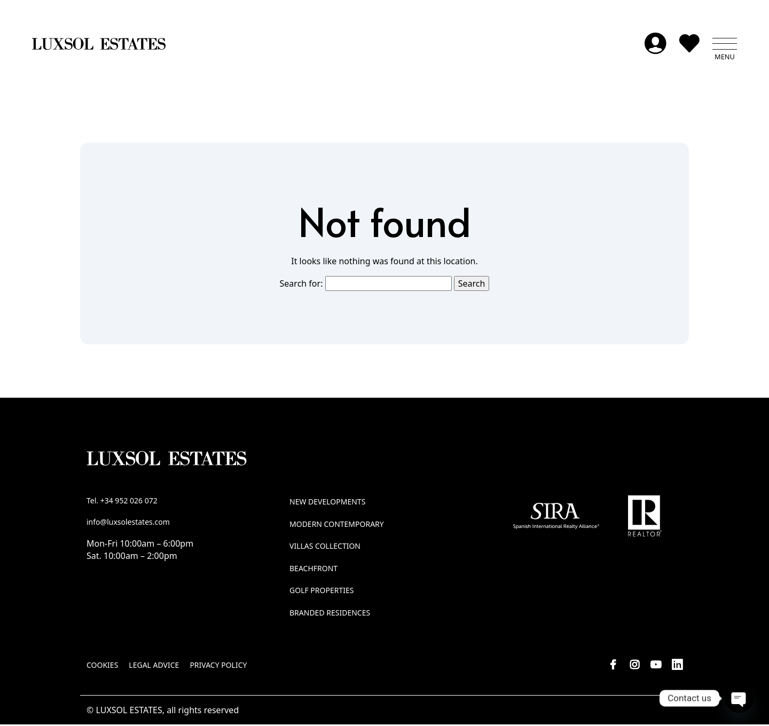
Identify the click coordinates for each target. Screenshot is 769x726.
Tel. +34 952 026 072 (122, 502)
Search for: (301, 284)
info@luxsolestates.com (128, 523)
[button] (724, 45)
